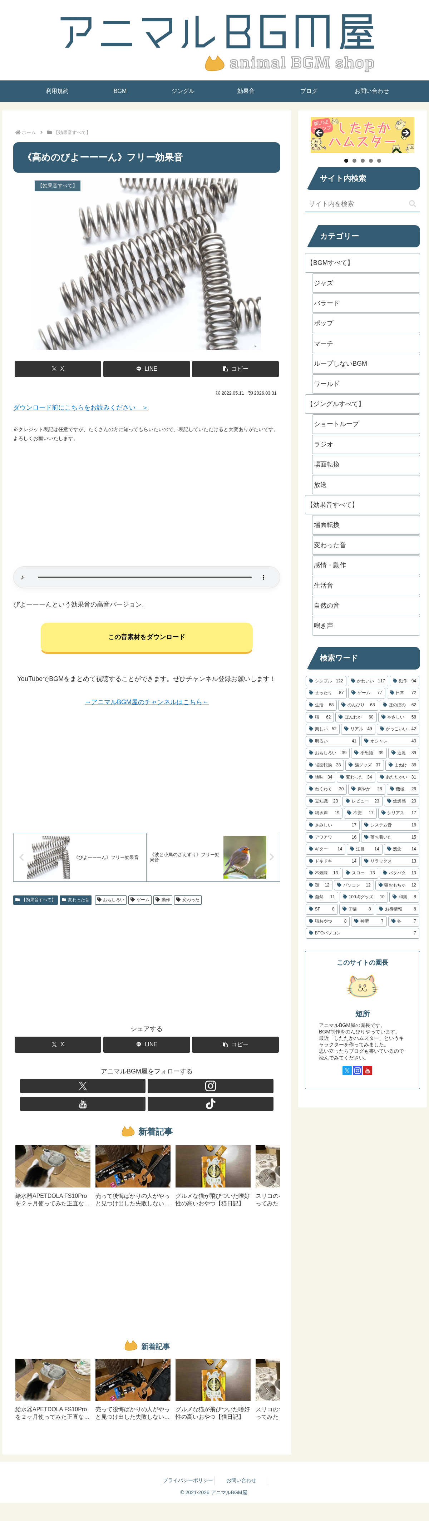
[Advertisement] (146, 505)
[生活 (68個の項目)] (321, 705)
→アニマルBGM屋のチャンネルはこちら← (147, 703)
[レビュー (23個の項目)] (362, 801)
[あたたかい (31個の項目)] (398, 777)
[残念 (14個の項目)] (401, 849)
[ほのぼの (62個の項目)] (399, 705)
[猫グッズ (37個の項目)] (364, 765)
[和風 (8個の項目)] (404, 897)
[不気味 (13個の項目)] (323, 873)
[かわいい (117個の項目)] (368, 681)
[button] (235, 369)
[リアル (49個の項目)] (358, 729)
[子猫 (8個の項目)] (356, 909)
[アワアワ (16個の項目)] (333, 837)
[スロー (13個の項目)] (360, 873)
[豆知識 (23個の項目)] (323, 801)
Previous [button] (319, 133)
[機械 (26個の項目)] (403, 789)
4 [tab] (371, 161)
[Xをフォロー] (122, 1089)
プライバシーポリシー (188, 1466)
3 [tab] (363, 161)
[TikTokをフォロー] (171, 1089)
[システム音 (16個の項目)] (390, 825)
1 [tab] (346, 161)
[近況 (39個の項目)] (403, 753)
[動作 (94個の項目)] (404, 681)
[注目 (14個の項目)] (364, 849)
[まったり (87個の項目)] (326, 693)
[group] (53, 1164)
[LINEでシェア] (146, 369)
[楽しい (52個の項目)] (323, 729)
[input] (362, 204)
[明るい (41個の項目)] (333, 741)
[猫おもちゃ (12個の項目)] (397, 885)
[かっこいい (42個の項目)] (398, 729)
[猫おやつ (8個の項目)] (328, 921)
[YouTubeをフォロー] (155, 1089)
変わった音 (75, 902)
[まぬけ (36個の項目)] (402, 765)
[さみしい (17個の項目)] (333, 825)
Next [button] (405, 133)
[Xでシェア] (58, 369)
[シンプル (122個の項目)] (326, 681)
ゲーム (139, 902)
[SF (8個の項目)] (322, 909)
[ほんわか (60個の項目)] (355, 717)
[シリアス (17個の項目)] (398, 813)
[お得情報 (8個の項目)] (397, 909)
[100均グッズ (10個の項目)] (364, 897)
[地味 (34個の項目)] (320, 777)
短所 (362, 1014)
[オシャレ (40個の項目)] (390, 741)
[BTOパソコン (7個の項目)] (362, 933)
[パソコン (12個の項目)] (354, 885)
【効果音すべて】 (35, 902)
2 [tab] (354, 161)
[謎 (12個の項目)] (319, 885)
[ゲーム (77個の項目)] (366, 693)
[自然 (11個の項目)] (322, 897)
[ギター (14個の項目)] (325, 849)
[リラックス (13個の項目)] (390, 861)
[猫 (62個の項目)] (320, 717)
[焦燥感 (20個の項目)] (401, 801)
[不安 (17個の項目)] (360, 813)
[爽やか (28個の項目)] (366, 789)
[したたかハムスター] (362, 135)
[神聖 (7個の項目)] (368, 921)
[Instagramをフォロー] (138, 1089)
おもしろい (111, 902)
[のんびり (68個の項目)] (358, 705)
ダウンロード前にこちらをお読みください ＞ (80, 407)
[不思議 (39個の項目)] (368, 753)
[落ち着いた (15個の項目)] (390, 837)
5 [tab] (379, 161)
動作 (163, 902)
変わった (187, 902)
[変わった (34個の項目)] (356, 777)
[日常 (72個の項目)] (403, 693)
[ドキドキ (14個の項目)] (333, 861)
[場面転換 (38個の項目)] (325, 765)
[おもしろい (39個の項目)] (328, 753)
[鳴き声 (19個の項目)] (324, 813)
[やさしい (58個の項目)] (398, 717)
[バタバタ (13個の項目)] (399, 873)
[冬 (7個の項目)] (403, 921)
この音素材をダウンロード (146, 638)
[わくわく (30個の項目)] (326, 789)
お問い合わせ (241, 1466)
